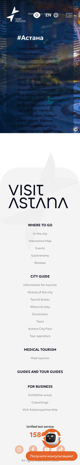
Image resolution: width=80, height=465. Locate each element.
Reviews (40, 263)
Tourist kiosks (40, 299)
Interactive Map (40, 241)
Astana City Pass (40, 329)
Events (40, 248)
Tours (40, 321)
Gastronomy (40, 255)
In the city (40, 234)
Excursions (40, 314)
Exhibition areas (40, 395)
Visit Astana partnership (40, 410)
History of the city (40, 292)
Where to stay (40, 307)
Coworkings (40, 402)
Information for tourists (40, 285)
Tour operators (40, 336)
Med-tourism (40, 358)
